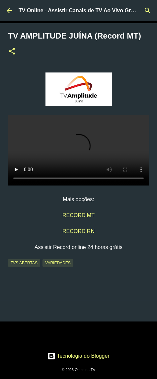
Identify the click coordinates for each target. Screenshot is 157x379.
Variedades (57, 263)
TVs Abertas (24, 263)
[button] (12, 52)
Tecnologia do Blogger (78, 356)
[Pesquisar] (148, 11)
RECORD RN (78, 231)
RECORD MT (78, 215)
